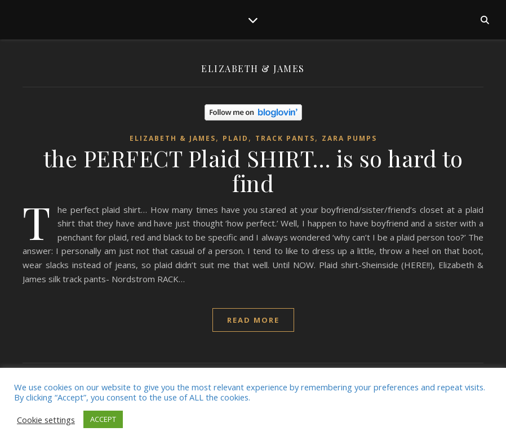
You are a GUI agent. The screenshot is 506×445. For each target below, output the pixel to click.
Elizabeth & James (173, 138)
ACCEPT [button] (103, 419)
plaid (235, 138)
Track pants (285, 138)
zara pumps (349, 138)
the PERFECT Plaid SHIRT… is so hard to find (253, 170)
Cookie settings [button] (46, 420)
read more (253, 320)
